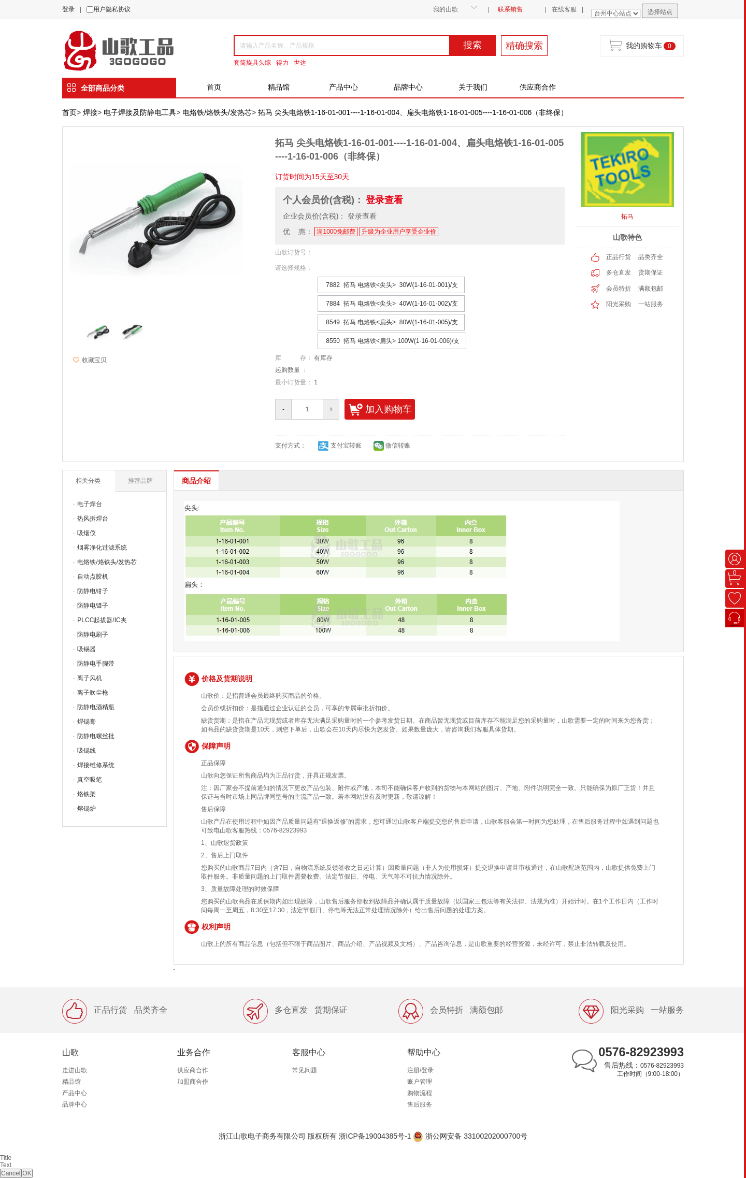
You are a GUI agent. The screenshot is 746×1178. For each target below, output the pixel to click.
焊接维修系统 (95, 765)
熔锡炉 (86, 808)
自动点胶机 (92, 576)
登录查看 (384, 200)
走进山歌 (74, 1070)
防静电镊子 (92, 605)
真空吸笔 (89, 779)
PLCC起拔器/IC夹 (101, 620)
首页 (214, 87)
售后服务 (419, 1104)
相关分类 (88, 480)
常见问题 (304, 1070)
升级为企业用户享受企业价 (399, 231)
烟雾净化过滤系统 (102, 547)
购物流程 (419, 1093)
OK (26, 1173)
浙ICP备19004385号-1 (375, 1136)
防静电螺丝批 (95, 736)
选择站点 (660, 12)
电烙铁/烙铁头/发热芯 (217, 112)
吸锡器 (86, 649)
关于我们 (472, 87)
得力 (282, 62)
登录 (68, 9)
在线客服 (564, 9)
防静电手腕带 (95, 663)
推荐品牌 (140, 480)
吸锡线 (86, 750)
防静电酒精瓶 (95, 707)
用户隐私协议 (112, 9)
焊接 (90, 112)
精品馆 (279, 87)
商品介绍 (196, 481)
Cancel (10, 1173)
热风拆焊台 (92, 518)
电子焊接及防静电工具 (140, 112)
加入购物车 (380, 410)
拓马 (627, 216)
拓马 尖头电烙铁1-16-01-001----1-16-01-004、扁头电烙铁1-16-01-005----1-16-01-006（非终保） (413, 112)
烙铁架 (86, 794)
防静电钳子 (92, 591)
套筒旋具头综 (252, 62)
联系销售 (510, 9)
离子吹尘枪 (92, 692)
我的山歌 (445, 9)
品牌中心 (408, 87)
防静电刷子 (92, 634)
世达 (300, 62)
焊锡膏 (86, 721)
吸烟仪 (86, 533)
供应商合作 (538, 87)
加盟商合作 (192, 1081)
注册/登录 (420, 1070)
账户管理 (419, 1081)
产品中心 (343, 87)
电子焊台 (89, 504)
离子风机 (89, 678)
